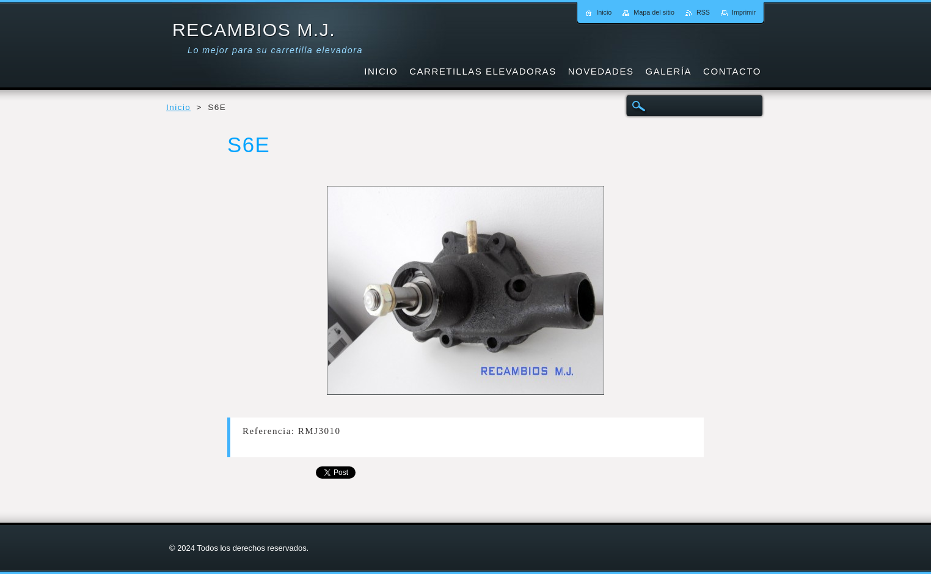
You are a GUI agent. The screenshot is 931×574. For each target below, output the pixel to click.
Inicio (178, 107)
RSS (703, 12)
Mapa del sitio (653, 12)
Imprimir (744, 12)
